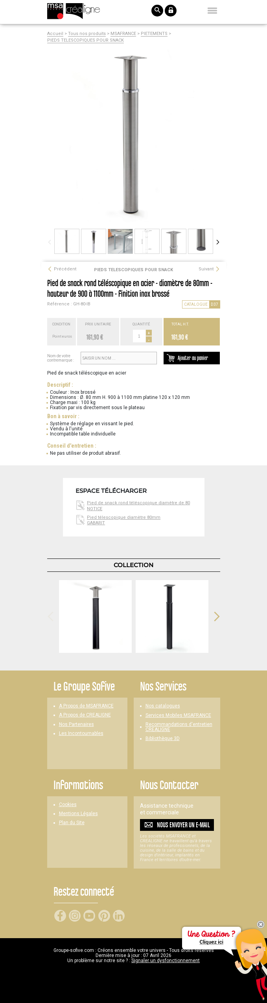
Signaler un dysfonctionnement (165, 960)
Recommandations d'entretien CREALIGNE (178, 727)
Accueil (55, 33)
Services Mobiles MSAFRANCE (178, 715)
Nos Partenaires (76, 724)
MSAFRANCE (123, 33)
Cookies (68, 804)
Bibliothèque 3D (162, 738)
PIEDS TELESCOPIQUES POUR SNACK (85, 40)
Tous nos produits (87, 33)
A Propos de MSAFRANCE (86, 706)
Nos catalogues (162, 706)
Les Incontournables (81, 733)
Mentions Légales (78, 813)
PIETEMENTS (154, 33)
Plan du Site (72, 822)
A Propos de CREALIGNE (85, 715)
